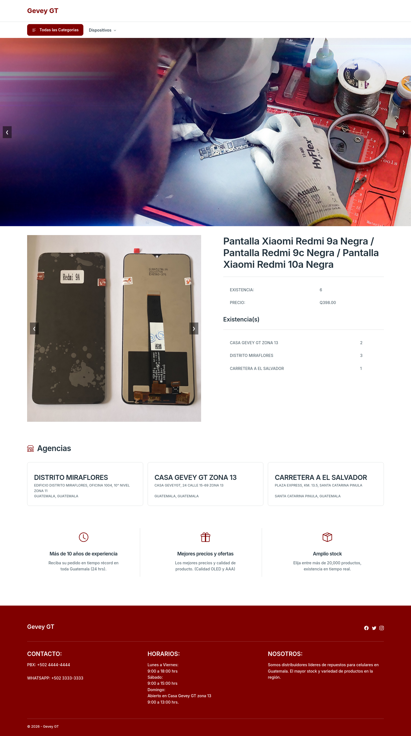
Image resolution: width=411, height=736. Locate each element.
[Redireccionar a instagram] (381, 628)
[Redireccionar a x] (374, 628)
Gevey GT (42, 11)
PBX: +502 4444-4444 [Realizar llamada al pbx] (48, 664)
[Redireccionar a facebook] (366, 628)
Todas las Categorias (55, 29)
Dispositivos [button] (100, 30)
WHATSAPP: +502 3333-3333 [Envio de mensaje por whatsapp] (55, 678)
